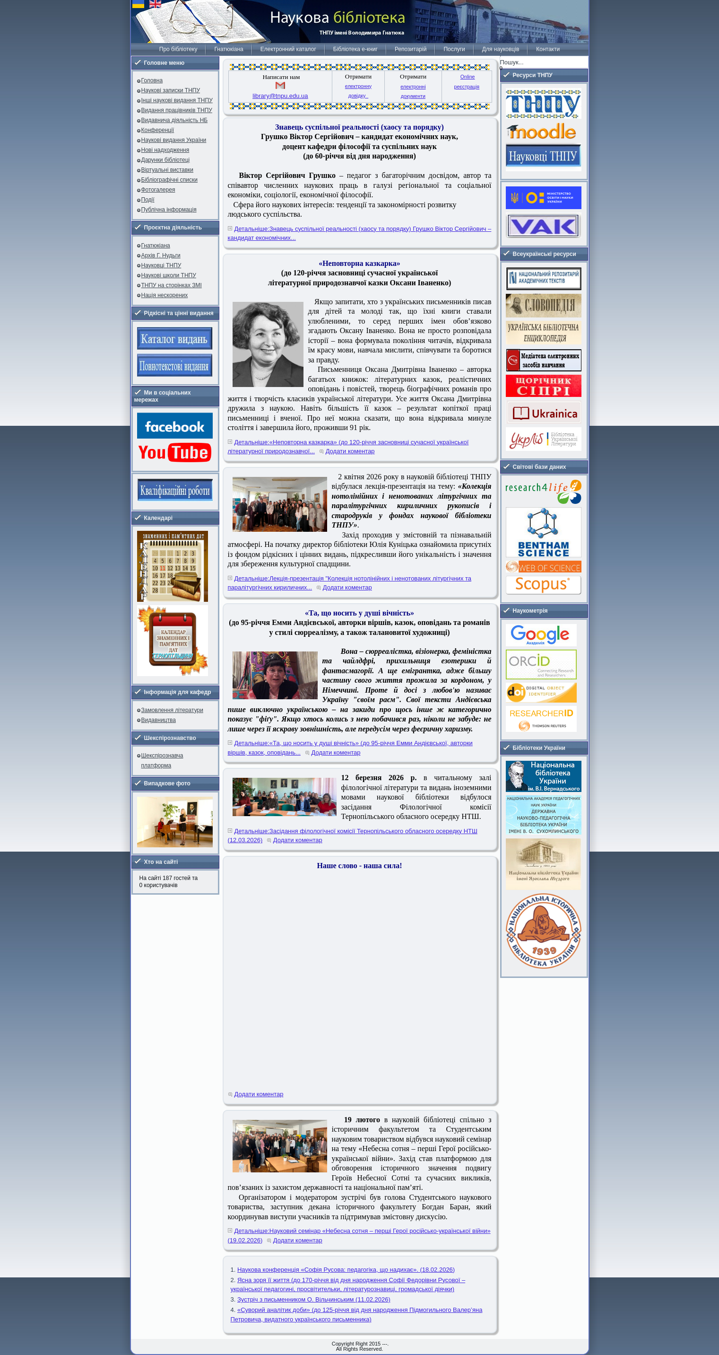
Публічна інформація (169, 209)
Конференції (157, 130)
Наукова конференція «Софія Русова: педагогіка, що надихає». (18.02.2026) (346, 1269)
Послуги (454, 49)
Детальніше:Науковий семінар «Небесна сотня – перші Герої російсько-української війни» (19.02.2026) (359, 1235)
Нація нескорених (164, 295)
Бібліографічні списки (169, 179)
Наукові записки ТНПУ (170, 90)
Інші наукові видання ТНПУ (177, 100)
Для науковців (500, 49)
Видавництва (158, 720)
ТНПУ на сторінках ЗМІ (171, 285)
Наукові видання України (174, 140)
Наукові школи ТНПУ (168, 275)
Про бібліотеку (178, 49)
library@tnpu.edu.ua (280, 95)
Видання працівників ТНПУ (176, 110)
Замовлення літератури (172, 710)
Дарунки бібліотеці (165, 160)
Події (148, 199)
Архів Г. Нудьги (161, 255)
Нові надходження (165, 150)
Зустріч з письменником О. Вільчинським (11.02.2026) (313, 1299)
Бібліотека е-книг (355, 49)
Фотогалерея (158, 189)
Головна (152, 80)
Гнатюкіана (228, 49)
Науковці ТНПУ (161, 265)
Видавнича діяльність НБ (174, 120)
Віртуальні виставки (167, 170)
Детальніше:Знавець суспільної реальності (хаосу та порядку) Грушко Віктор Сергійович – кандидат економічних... (360, 233)
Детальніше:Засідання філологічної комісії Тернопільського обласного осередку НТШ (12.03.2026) (352, 835)
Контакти (548, 49)
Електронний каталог (288, 49)
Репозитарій (410, 49)
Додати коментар (350, 451)
